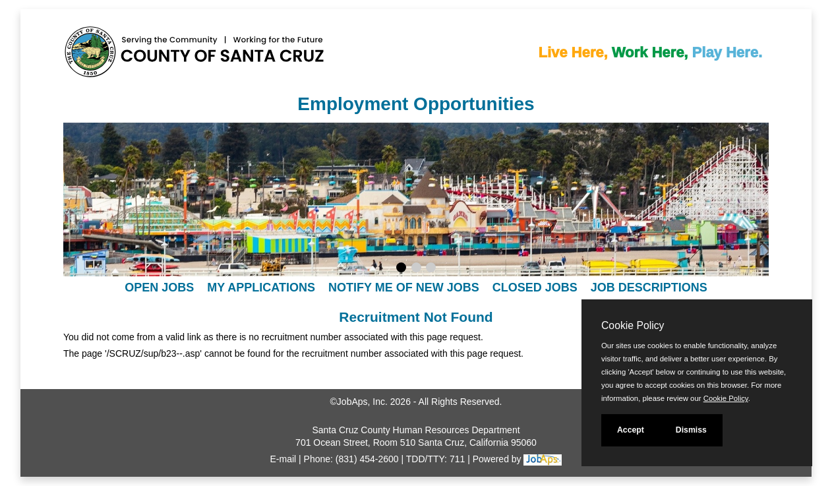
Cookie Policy (632, 325)
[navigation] (416, 287)
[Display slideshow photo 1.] (401, 269)
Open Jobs (159, 287)
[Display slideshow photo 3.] (431, 269)
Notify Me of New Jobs (403, 287)
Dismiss (691, 430)
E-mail (283, 459)
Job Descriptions (649, 287)
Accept (630, 430)
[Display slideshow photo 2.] (416, 269)
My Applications (261, 287)
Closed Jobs (535, 287)
